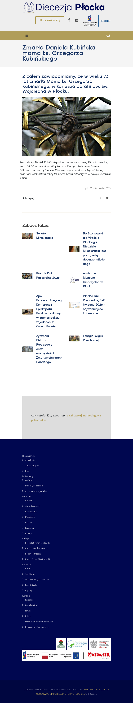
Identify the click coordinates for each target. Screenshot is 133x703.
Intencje (28, 533)
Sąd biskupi (30, 574)
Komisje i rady (31, 585)
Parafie (27, 610)
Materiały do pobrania (34, 485)
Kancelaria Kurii (31, 605)
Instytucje (26, 564)
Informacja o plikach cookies (36, 627)
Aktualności (30, 460)
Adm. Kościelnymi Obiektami (37, 579)
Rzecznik (29, 599)
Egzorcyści (29, 528)
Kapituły (28, 590)
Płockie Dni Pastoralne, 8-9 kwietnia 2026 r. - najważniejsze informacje (95, 305)
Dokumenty (27, 476)
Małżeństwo (30, 517)
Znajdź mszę (49, 20)
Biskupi (25, 538)
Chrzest (28, 500)
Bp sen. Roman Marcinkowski (37, 559)
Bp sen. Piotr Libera (33, 553)
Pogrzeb (28, 522)
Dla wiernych (28, 455)
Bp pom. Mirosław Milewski (36, 548)
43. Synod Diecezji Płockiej (36, 491)
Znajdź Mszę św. (32, 465)
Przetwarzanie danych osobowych (39, 621)
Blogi (27, 471)
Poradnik (26, 496)
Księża (27, 616)
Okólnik (28, 480)
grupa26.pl (91, 693)
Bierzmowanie (31, 511)
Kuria (27, 568)
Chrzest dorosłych (32, 506)
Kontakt (26, 595)
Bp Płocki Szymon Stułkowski (37, 542)
